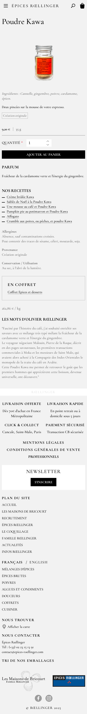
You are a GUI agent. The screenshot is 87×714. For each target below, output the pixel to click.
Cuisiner (9, 609)
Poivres (9, 582)
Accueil (9, 505)
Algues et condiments (22, 589)
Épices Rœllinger (35, 5)
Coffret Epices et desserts (25, 292)
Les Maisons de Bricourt (24, 511)
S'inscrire (43, 482)
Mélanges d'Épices (18, 569)
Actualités (12, 545)
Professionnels (43, 456)
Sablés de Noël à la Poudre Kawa (29, 202)
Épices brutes (14, 576)
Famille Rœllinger (19, 538)
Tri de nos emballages (28, 660)
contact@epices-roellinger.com (22, 652)
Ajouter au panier (43, 154)
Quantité (11, 143)
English (38, 562)
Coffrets (10, 603)
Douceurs (11, 596)
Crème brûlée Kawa (20, 197)
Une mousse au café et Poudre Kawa (31, 206)
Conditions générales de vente (43, 449)
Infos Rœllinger (17, 552)
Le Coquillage (15, 531)
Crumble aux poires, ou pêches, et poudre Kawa (39, 221)
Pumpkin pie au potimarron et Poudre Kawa (37, 211)
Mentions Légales (43, 442)
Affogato (13, 216)
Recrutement (14, 518)
